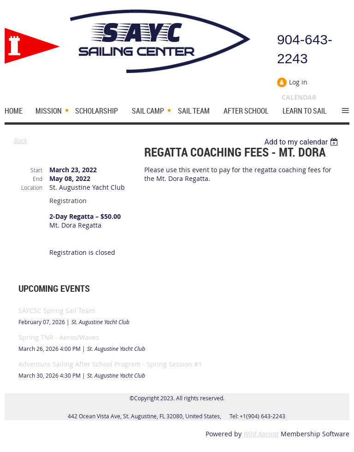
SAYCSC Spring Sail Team (56, 310)
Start (36, 170)
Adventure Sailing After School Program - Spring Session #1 (110, 364)
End (37, 178)
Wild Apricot (261, 433)
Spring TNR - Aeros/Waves (58, 337)
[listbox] (302, 142)
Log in (298, 82)
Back (20, 140)
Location (31, 187)
